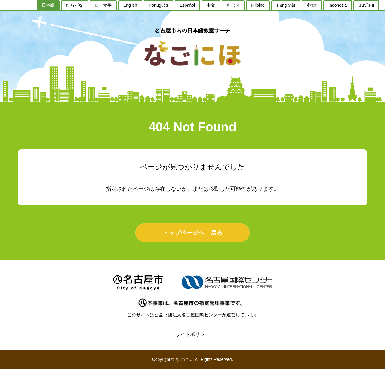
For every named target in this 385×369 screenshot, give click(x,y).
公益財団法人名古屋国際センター (188, 314)
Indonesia (337, 5)
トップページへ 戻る (192, 232)
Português (158, 5)
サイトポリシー (192, 334)
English (130, 5)
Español (187, 5)
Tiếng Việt (285, 5)
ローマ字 (103, 5)
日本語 (48, 5)
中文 (211, 5)
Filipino (257, 5)
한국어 (233, 5)
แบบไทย (366, 5)
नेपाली (312, 5)
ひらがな (74, 5)
